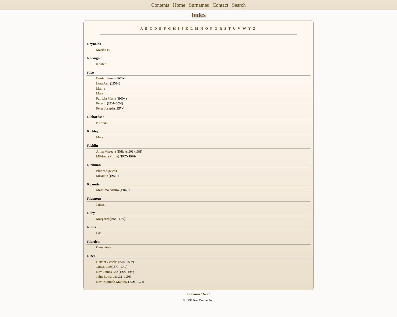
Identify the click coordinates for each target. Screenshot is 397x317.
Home (179, 5)
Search (239, 5)
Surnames (199, 5)
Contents (160, 5)
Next (206, 294)
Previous (193, 294)
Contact (220, 5)
